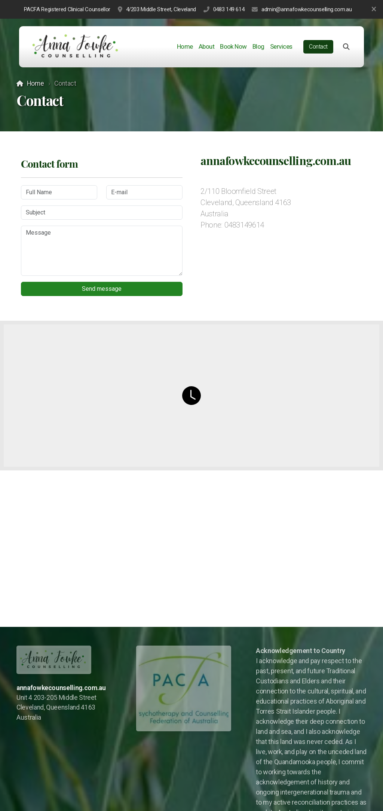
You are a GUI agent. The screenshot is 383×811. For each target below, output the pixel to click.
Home (35, 83)
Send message (102, 288)
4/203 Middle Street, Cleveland (161, 9)
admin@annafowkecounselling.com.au (306, 9)
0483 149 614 (229, 9)
